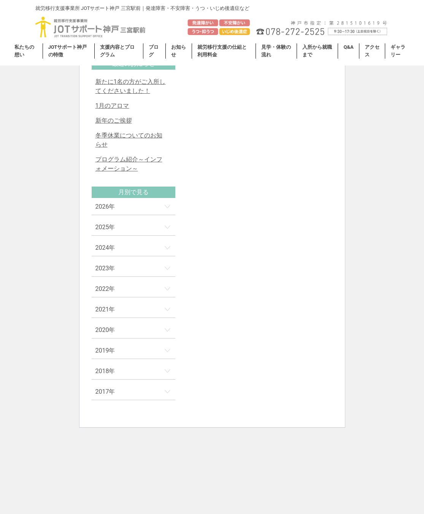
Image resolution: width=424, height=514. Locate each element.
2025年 (105, 227)
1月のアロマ (112, 105)
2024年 (105, 247)
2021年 (105, 309)
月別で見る (133, 192)
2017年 (105, 391)
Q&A (348, 47)
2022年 (105, 288)
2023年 (105, 268)
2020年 (105, 330)
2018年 (105, 371)
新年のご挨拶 (113, 120)
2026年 (105, 206)
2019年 (105, 350)
